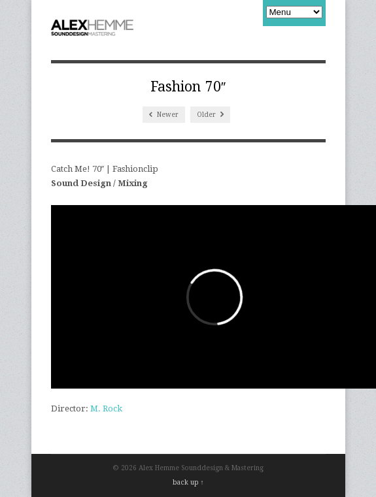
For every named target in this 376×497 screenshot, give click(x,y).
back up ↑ (188, 482)
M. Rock (106, 408)
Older (210, 114)
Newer (164, 114)
